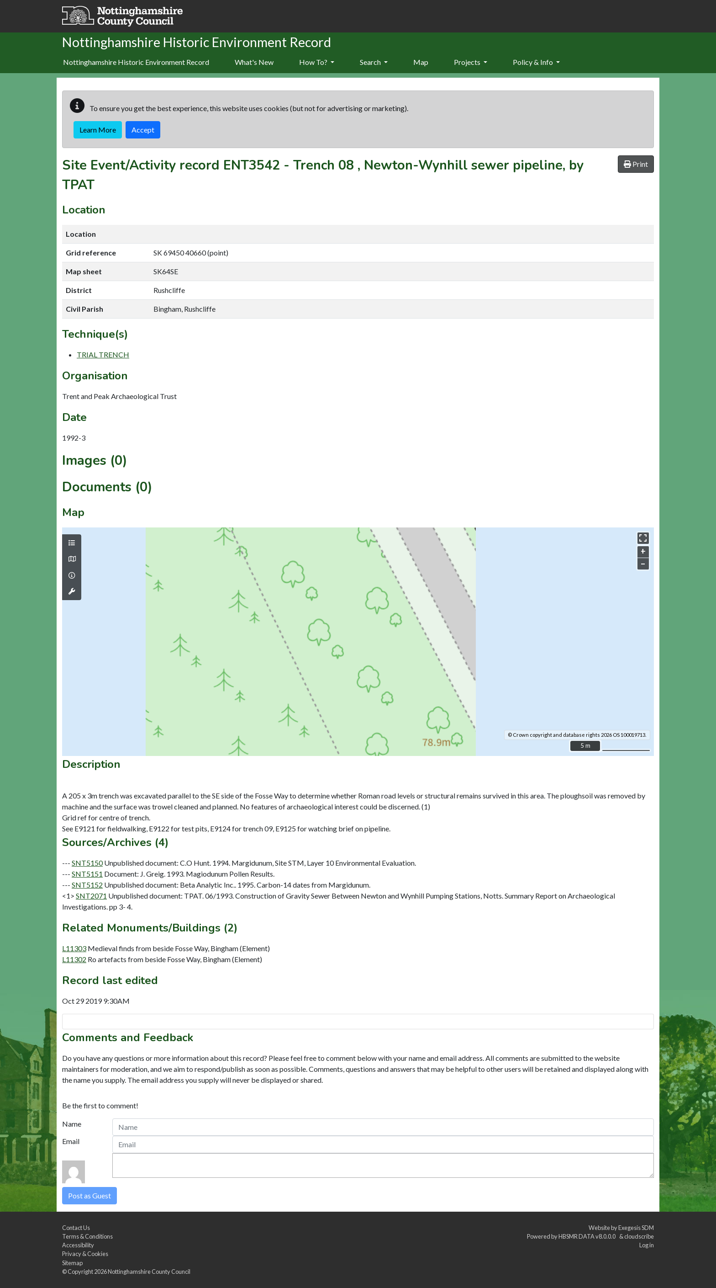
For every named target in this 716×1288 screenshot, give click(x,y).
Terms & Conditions (87, 1236)
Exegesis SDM (636, 1227)
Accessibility (78, 1245)
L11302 (74, 959)
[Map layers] (72, 543)
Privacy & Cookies (85, 1253)
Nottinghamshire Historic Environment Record (136, 62)
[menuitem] (254, 62)
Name (71, 1123)
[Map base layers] (72, 559)
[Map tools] (72, 591)
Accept (143, 129)
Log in (646, 1245)
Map (420, 62)
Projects (470, 62)
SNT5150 (87, 862)
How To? (316, 62)
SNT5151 (87, 873)
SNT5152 (87, 884)
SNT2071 (91, 895)
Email (70, 1141)
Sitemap (72, 1263)
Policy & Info (536, 62)
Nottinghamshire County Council (149, 1271)
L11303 (74, 948)
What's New (254, 62)
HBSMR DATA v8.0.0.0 (587, 1236)
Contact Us (76, 1227)
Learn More (97, 129)
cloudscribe (639, 1236)
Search (374, 62)
